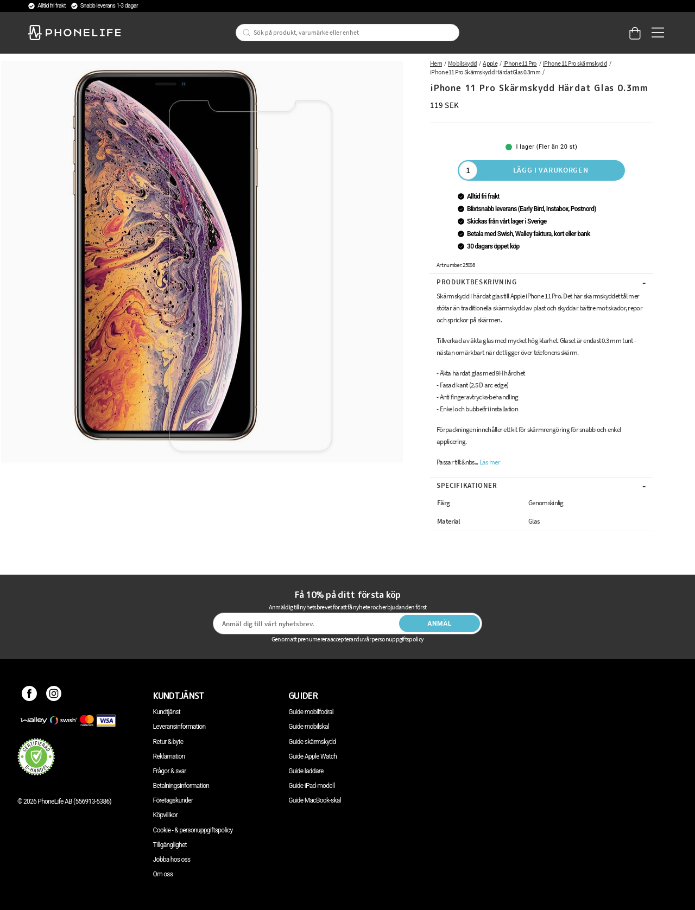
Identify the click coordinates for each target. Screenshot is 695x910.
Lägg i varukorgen (551, 170)
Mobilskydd (462, 63)
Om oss (163, 874)
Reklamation (169, 756)
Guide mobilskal (308, 726)
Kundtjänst (166, 712)
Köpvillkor (165, 815)
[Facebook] (29, 695)
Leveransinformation (179, 726)
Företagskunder (173, 800)
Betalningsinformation (181, 786)
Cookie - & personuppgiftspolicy (193, 830)
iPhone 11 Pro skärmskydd (575, 63)
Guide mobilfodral (310, 712)
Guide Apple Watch (312, 756)
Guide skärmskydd (312, 742)
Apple (490, 63)
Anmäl (439, 623)
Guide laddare (305, 771)
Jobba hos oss (172, 859)
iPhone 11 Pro (520, 63)
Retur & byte (168, 742)
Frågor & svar (169, 771)
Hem (436, 63)
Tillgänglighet (170, 845)
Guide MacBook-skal (314, 800)
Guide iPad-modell (311, 786)
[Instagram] (54, 695)
